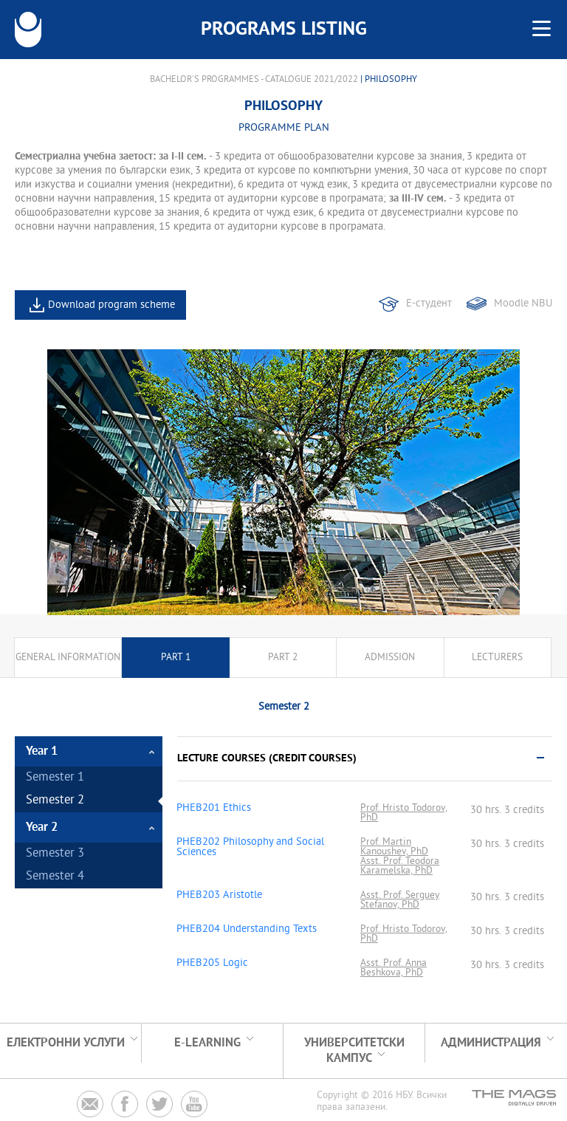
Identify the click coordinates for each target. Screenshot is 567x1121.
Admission (390, 657)
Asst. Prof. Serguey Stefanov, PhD (399, 900)
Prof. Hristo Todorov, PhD (403, 813)
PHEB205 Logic (212, 964)
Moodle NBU (523, 304)
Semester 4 (55, 877)
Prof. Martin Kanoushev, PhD (394, 847)
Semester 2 (55, 801)
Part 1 (175, 657)
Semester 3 (55, 854)
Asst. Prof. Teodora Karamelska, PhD (399, 866)
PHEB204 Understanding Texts (246, 930)
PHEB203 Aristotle (219, 896)
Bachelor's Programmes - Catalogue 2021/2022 (254, 80)
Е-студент (429, 304)
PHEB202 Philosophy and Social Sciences (250, 847)
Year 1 (42, 751)
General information (68, 657)
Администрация (491, 1043)
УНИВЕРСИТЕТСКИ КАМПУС (354, 1050)
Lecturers (497, 657)
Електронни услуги (66, 1043)
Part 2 (283, 657)
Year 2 (42, 827)
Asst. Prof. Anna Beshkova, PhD (393, 968)
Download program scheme (111, 305)
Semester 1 (55, 778)
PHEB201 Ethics (213, 808)
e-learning (207, 1043)
